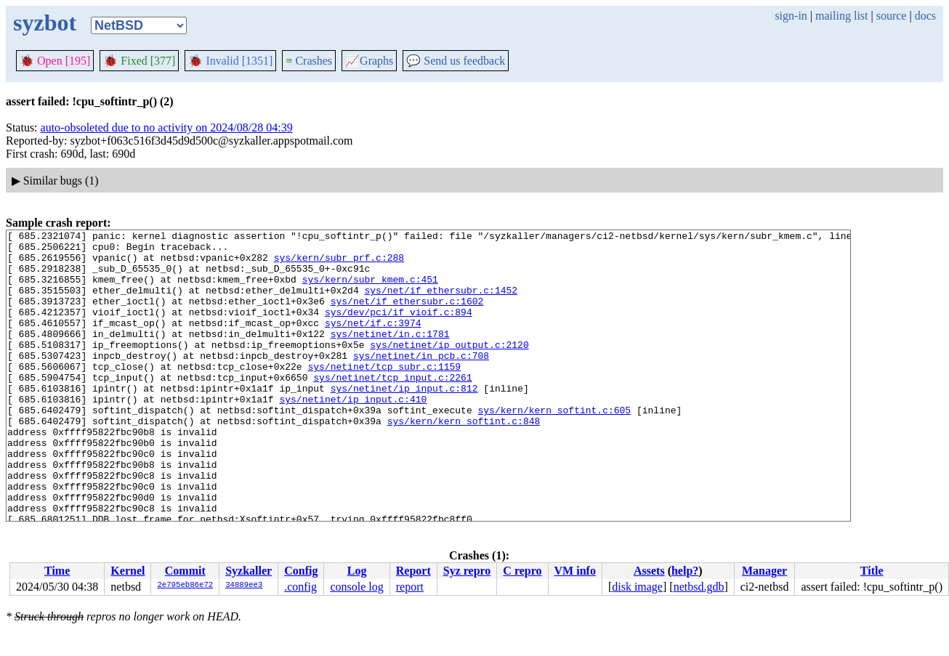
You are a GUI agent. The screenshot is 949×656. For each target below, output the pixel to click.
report (410, 586)
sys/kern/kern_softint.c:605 (554, 446)
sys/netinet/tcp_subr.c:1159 (384, 394)
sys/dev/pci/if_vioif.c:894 (398, 329)
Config (301, 570)
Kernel (127, 570)
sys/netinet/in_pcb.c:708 (421, 381)
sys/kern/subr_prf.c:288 (339, 263)
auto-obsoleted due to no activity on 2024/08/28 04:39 (167, 127)
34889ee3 (243, 585)
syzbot (44, 22)
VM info (575, 570)
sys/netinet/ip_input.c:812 (404, 420)
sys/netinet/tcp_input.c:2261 (392, 407)
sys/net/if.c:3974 (373, 342)
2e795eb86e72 (185, 585)
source (891, 15)
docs (925, 15)
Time (57, 570)
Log (357, 570)
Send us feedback (455, 60)
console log (356, 586)
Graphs (369, 60)
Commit (185, 570)
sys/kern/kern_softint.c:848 (464, 459)
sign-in (791, 15)
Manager (764, 570)
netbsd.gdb (699, 586)
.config (300, 586)
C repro (522, 570)
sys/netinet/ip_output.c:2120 (449, 368)
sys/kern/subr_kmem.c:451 (370, 289)
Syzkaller (248, 570)
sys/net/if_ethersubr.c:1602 (407, 316)
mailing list (841, 15)
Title (872, 570)
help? (684, 570)
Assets (649, 570)
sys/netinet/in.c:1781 (390, 355)
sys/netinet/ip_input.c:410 (353, 433)
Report (413, 570)
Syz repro (467, 570)
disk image (637, 586)
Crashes (309, 60)
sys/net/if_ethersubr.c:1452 (440, 302)
